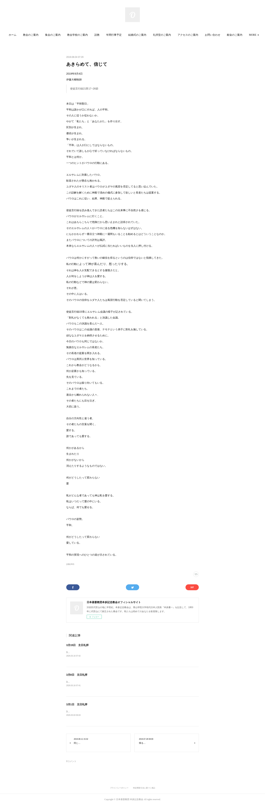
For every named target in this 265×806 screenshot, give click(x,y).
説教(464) (70, 564)
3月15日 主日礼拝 (77, 645)
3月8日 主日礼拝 (76, 675)
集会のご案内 (64, 35)
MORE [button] (241, 35)
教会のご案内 (42, 35)
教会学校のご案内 (88, 35)
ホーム (23, 35)
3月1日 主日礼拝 (76, 704)
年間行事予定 (125, 35)
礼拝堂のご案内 (173, 35)
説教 (108, 35)
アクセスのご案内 (199, 35)
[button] (23, 35)
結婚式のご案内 (148, 35)
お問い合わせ (223, 35)
